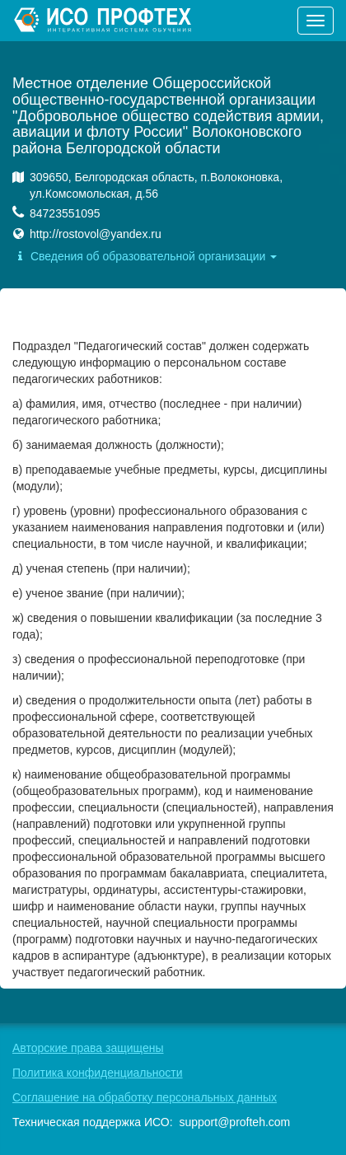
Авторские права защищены (88, 1047)
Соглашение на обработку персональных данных (144, 1097)
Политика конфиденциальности (97, 1072)
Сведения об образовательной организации (144, 256)
